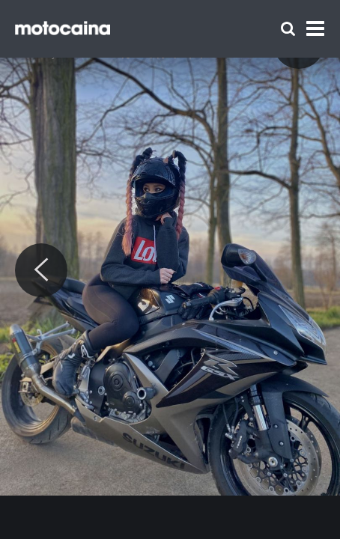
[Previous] (41, 270)
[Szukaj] (288, 29)
